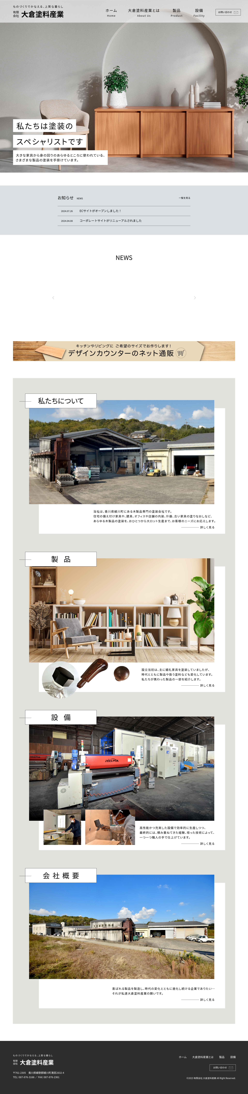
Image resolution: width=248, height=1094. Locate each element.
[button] (53, 298)
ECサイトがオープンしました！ (101, 210)
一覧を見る (184, 197)
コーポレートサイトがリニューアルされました (111, 220)
